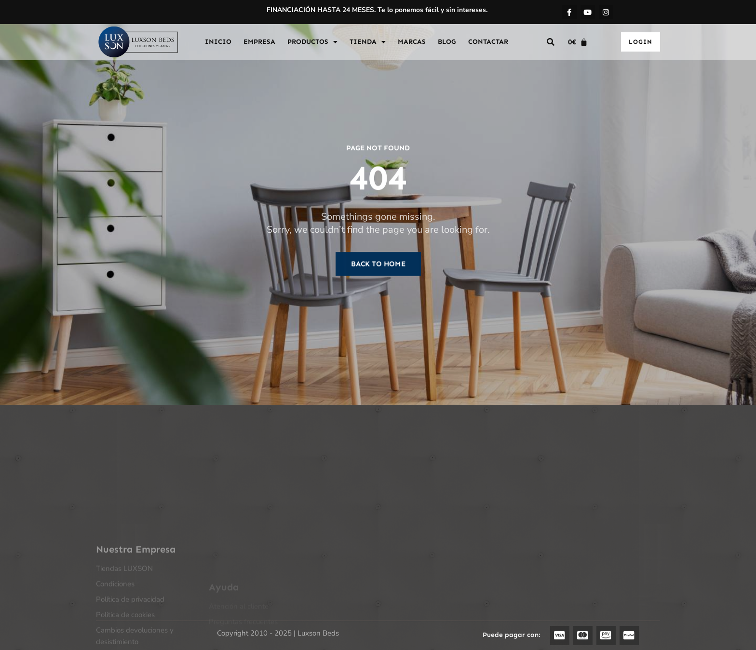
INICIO (218, 42)
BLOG (447, 42)
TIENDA (368, 42)
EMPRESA (259, 42)
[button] (550, 42)
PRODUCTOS (312, 42)
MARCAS (412, 42)
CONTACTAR (488, 42)
